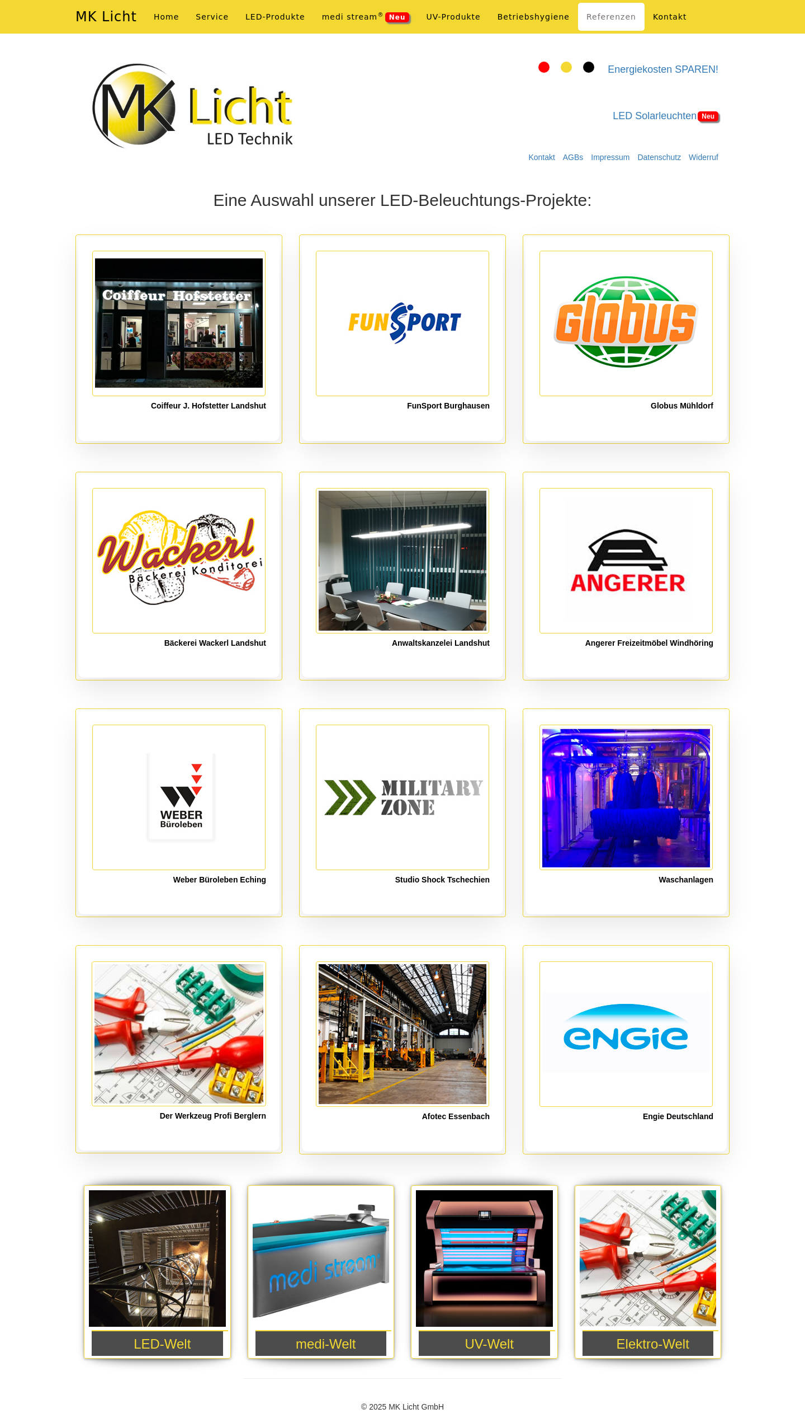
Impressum (610, 157)
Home (166, 16)
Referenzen (611, 16)
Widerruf (703, 157)
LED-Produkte (275, 16)
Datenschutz (659, 157)
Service (212, 16)
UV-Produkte (453, 16)
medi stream (366, 16)
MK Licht (106, 17)
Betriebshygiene (534, 16)
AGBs (573, 157)
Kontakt (541, 157)
